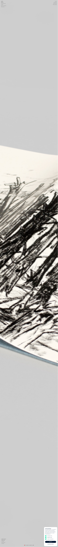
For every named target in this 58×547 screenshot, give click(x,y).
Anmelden (55, 2)
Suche (56, 1)
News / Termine (3, 5)
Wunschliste (55, 4)
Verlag (2, 4)
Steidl (2, 1)
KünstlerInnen (3, 3)
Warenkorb (55, 3)
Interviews (2, 6)
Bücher (2, 2)
